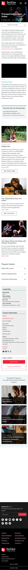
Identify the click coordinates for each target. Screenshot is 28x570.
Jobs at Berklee (19, 535)
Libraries (3, 533)
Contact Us (18, 543)
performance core (9, 49)
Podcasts (5, 347)
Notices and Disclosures (7, 559)
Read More (5, 167)
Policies (3, 554)
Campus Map (5, 543)
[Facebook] (6, 351)
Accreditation (5, 556)
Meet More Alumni (9, 171)
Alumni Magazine (6, 535)
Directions (4, 541)
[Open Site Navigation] (25, 3)
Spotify (5, 349)
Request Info (14, 568)
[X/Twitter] (11, 351)
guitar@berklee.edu (8, 318)
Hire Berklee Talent (20, 538)
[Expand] (24, 25)
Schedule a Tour (19, 541)
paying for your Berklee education (14, 115)
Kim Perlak (6, 292)
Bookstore (18, 533)
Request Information (14, 366)
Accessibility (4, 561)
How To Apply (14, 564)
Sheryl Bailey (6, 296)
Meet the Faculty (9, 213)
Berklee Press (5, 538)
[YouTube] (4, 351)
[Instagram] (9, 351)
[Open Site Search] (20, 3)
